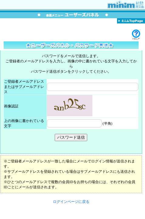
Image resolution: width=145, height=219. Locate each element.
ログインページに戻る (71, 202)
